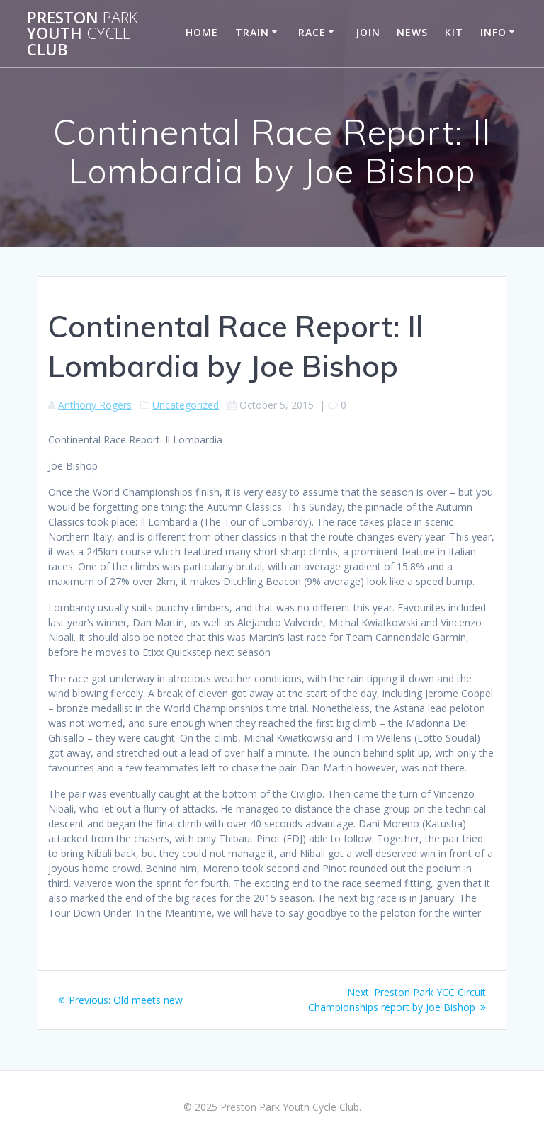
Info (493, 32)
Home (202, 32)
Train (252, 32)
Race (312, 32)
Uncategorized (185, 405)
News (412, 32)
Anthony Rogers (95, 405)
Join (368, 32)
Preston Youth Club (82, 33)
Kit (454, 32)
